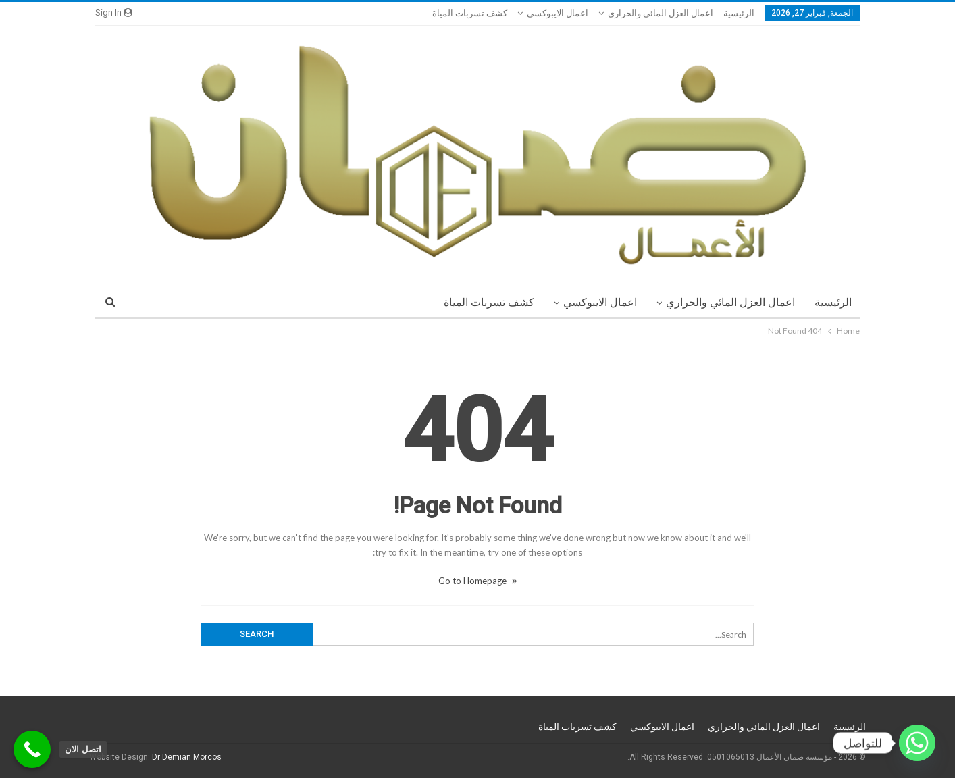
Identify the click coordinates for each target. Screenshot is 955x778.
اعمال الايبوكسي (557, 13)
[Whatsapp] (917, 743)
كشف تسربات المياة (469, 13)
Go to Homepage (477, 580)
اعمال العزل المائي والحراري (660, 13)
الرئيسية (738, 13)
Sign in (113, 12)
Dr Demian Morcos (187, 757)
